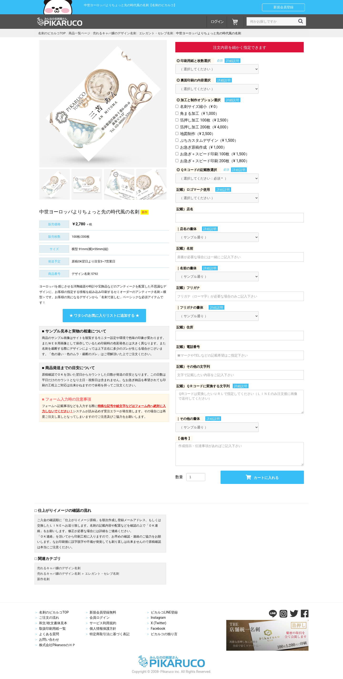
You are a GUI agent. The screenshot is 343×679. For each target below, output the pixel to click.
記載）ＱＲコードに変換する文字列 (203, 386)
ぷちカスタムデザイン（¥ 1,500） (209, 140)
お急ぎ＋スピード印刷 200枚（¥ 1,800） (214, 161)
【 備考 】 (184, 438)
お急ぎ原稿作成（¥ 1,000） (203, 147)
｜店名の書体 (187, 229)
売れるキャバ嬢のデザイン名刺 (59, 568)
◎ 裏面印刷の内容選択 (194, 80)
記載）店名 (185, 209)
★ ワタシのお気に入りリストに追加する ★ (104, 315)
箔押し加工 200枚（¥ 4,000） (205, 127)
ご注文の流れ (49, 617)
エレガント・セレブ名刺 (102, 573)
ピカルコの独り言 (164, 634)
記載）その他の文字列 (193, 366)
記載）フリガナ (188, 288)
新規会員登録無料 (103, 612)
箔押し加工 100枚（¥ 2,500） (205, 120)
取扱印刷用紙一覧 (52, 628)
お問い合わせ (49, 639)
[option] (103, 103)
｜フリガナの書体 (190, 307)
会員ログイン (100, 617)
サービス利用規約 (103, 623)
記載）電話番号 (188, 347)
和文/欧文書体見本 (53, 623)
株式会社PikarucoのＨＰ (57, 645)
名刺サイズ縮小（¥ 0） (199, 106)
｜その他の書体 (188, 419)
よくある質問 (49, 634)
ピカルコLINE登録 (164, 612)
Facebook (158, 628)
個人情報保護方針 (103, 628)
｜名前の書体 (187, 268)
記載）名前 (185, 248)
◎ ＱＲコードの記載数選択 (197, 170)
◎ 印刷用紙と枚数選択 (194, 61)
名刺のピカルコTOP (54, 612)
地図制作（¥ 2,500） (197, 133)
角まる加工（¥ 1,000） (199, 113)
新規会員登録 (283, 7)
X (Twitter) (158, 623)
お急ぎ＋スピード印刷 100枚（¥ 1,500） (214, 154)
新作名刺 (43, 579)
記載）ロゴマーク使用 (193, 189)
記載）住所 (185, 327)
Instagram (158, 617)
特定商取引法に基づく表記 (110, 634)
